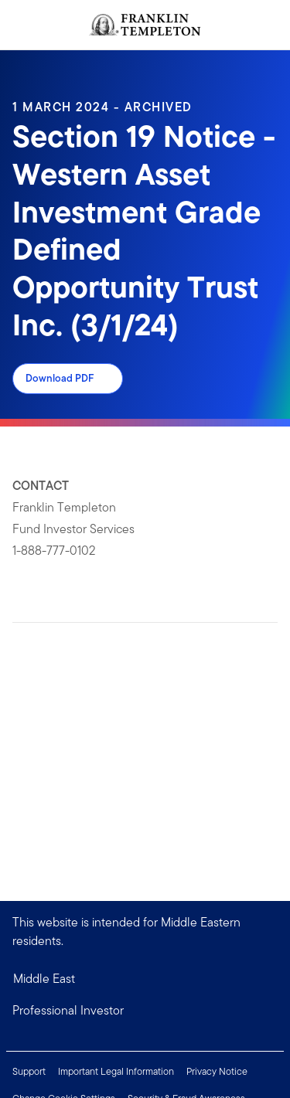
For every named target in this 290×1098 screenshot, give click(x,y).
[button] (145, 1010)
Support (29, 1071)
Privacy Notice (216, 1071)
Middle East (44, 979)
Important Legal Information (116, 1071)
